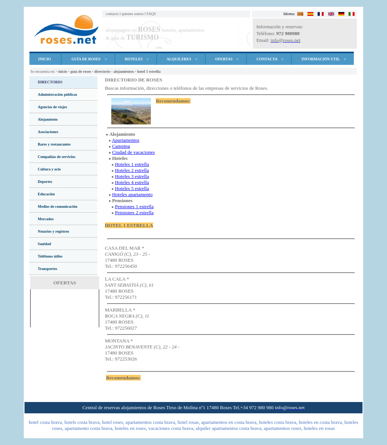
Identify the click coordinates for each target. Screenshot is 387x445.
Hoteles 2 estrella (132, 170)
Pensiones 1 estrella (134, 206)
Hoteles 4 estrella (132, 182)
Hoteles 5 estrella (132, 188)
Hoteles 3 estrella (132, 176)
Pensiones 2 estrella (134, 212)
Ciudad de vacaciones (133, 152)
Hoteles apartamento (132, 194)
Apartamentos (125, 140)
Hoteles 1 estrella (132, 164)
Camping (121, 146)
